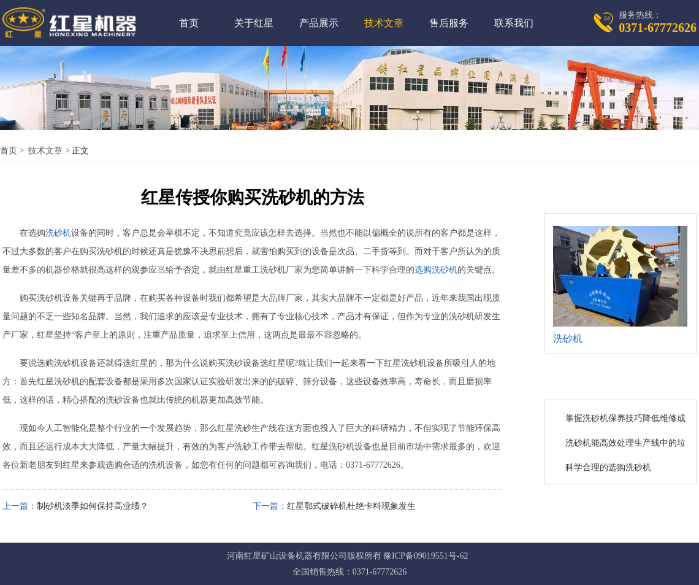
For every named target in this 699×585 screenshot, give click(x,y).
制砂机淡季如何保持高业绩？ (92, 506)
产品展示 (318, 23)
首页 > (13, 150)
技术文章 (383, 23)
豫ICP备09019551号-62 (425, 555)
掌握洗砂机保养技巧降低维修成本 (625, 419)
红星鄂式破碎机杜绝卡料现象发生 (351, 506)
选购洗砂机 (435, 269)
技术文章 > (49, 150)
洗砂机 (58, 233)
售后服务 (448, 23)
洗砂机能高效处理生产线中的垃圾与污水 (625, 443)
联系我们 (513, 23)
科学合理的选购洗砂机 (608, 467)
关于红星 (253, 23)
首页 (189, 23)
